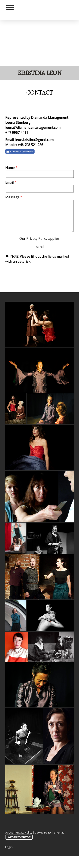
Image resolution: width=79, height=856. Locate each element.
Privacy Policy (36, 238)
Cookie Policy (43, 832)
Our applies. (39, 238)
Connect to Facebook (20, 151)
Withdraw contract (19, 837)
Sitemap (59, 832)
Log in (9, 847)
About (9, 832)
